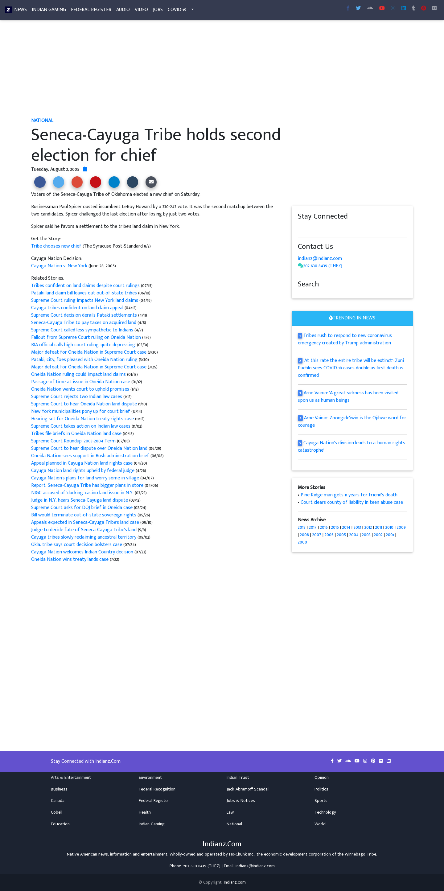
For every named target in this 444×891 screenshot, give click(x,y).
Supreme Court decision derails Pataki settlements (84, 315)
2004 (354, 535)
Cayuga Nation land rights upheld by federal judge (83, 470)
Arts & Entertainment (71, 777)
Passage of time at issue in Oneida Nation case (80, 382)
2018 (302, 527)
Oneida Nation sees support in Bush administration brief (90, 456)
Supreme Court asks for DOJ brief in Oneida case (82, 507)
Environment (150, 777)
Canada (57, 800)
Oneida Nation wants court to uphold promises (80, 389)
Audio (123, 11)
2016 (324, 527)
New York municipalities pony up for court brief (80, 411)
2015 (335, 527)
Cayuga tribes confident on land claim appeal (77, 308)
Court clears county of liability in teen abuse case (352, 502)
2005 (341, 535)
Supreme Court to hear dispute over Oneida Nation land (89, 448)
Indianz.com (235, 882)
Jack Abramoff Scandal (248, 789)
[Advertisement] (216, 70)
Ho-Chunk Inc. (241, 854)
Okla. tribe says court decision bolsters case (76, 544)
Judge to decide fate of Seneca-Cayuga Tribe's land (84, 530)
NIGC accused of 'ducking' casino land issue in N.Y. (82, 493)
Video (141, 11)
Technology (325, 812)
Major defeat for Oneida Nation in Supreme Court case (89, 352)
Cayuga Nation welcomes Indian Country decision (82, 552)
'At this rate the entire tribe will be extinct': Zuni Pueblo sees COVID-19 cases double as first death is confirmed (351, 368)
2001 (390, 535)
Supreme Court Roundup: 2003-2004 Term (73, 441)
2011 (378, 527)
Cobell (56, 812)
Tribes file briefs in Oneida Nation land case (76, 433)
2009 (401, 527)
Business (59, 789)
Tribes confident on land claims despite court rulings (85, 285)
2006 (329, 535)
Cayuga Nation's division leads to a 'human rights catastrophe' (351, 446)
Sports (320, 800)
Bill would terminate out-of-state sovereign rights (83, 515)
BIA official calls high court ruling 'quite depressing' (83, 345)
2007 (316, 535)
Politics (321, 789)
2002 (378, 535)
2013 (357, 527)
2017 (313, 527)
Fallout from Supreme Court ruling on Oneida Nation (86, 337)
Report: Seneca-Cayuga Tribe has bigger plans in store (87, 485)
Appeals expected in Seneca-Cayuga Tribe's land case (85, 522)
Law (230, 812)
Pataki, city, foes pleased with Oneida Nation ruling (85, 359)
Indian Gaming (49, 11)
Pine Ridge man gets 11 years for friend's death (349, 495)
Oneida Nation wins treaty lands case (70, 559)
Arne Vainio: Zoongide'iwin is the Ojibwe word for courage (352, 421)
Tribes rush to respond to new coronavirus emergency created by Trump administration (345, 339)
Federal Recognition (157, 789)
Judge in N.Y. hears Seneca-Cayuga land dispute (79, 500)
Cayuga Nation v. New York (59, 266)
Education (60, 824)
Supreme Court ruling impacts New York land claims (84, 300)
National (234, 824)
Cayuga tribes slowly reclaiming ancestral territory (83, 537)
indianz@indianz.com (320, 258)
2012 (368, 527)
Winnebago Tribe (360, 854)
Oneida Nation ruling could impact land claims (78, 374)
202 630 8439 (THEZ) (322, 266)
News (20, 11)
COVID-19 (177, 11)
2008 (304, 535)
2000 (302, 542)
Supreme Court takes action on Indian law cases (80, 426)
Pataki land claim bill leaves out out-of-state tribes (84, 293)
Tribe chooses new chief (57, 246)
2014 (346, 527)
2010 (389, 527)
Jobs (158, 11)
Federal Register (91, 11)
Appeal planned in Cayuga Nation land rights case (82, 463)
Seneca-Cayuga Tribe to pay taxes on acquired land (84, 322)
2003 (366, 535)
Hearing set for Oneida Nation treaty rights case (82, 419)
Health (145, 812)
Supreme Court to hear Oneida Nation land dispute (84, 404)
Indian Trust (238, 777)
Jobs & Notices (241, 800)
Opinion (321, 777)
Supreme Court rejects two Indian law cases (77, 396)
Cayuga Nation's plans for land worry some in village (85, 478)
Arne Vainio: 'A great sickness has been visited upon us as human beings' (348, 396)
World (320, 824)
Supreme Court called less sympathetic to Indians (82, 330)
